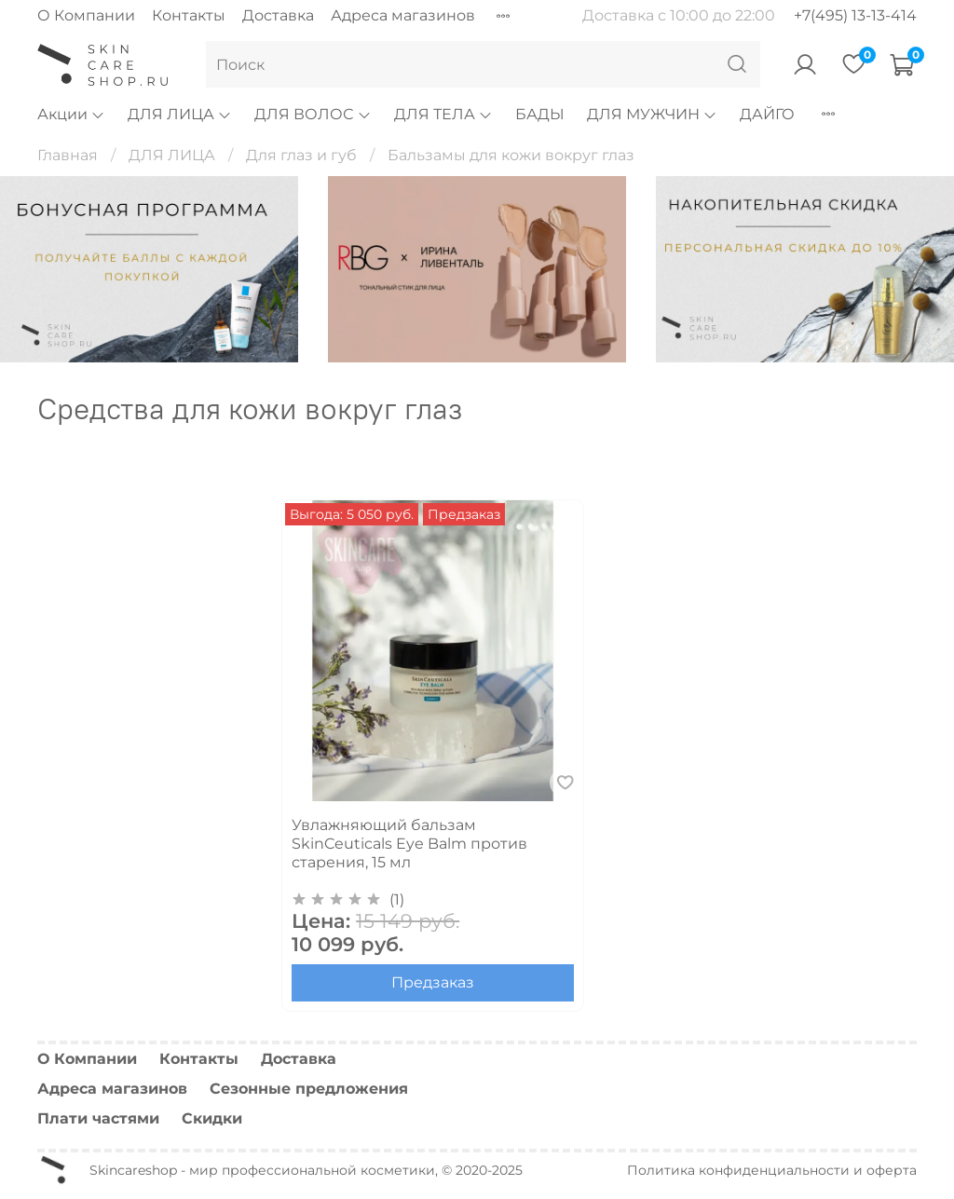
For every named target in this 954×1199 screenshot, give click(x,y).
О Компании (86, 15)
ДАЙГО (767, 114)
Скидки (212, 1118)
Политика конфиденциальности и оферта (772, 1170)
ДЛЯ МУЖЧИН (652, 114)
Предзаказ (432, 982)
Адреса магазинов (403, 15)
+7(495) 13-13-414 (855, 15)
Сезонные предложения (309, 1088)
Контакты (188, 15)
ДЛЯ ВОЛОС (312, 114)
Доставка (278, 15)
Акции (71, 114)
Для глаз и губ (301, 155)
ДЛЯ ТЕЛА (443, 114)
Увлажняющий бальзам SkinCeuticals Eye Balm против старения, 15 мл (409, 843)
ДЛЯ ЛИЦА (180, 114)
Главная (67, 155)
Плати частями (98, 1118)
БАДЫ (540, 114)
